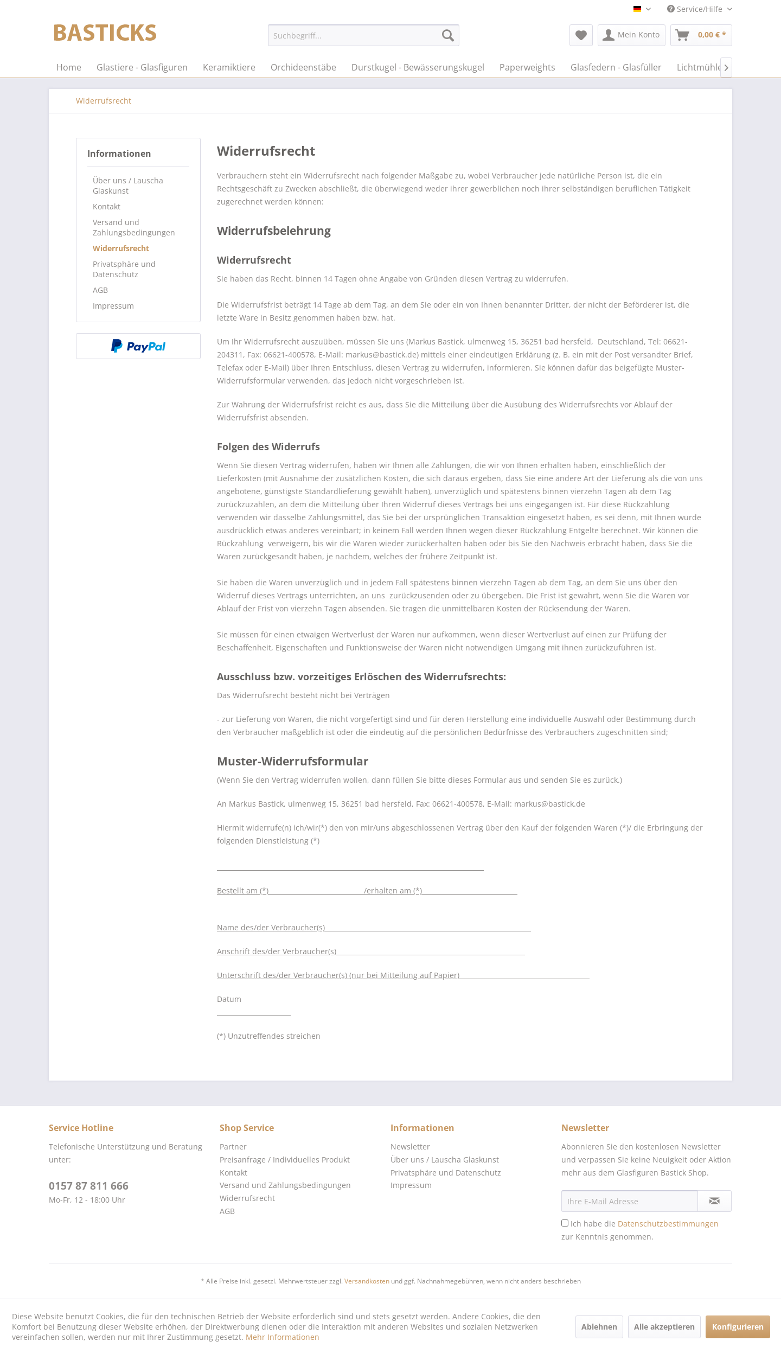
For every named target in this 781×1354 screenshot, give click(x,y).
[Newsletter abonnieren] (714, 1201)
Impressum (113, 306)
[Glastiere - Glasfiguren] (142, 67)
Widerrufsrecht (121, 248)
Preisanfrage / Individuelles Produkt (285, 1159)
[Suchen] (448, 35)
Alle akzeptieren (664, 1326)
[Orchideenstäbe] (303, 67)
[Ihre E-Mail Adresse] (629, 1201)
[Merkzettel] (581, 35)
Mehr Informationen (282, 1337)
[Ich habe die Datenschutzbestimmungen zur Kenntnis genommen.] (564, 1223)
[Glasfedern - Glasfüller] (616, 67)
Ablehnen (599, 1326)
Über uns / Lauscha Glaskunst (128, 185)
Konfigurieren (738, 1326)
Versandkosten (366, 1281)
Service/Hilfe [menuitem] (696, 9)
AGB (100, 290)
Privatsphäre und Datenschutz (124, 269)
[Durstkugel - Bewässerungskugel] (418, 67)
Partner (233, 1146)
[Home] (69, 67)
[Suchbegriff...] (363, 35)
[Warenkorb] (701, 35)
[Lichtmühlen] (702, 67)
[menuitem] (363, 35)
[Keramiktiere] (229, 67)
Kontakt (106, 206)
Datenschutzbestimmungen (668, 1223)
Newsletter (410, 1146)
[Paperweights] (527, 67)
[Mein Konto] (631, 35)
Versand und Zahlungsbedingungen (134, 227)
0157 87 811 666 (89, 1186)
